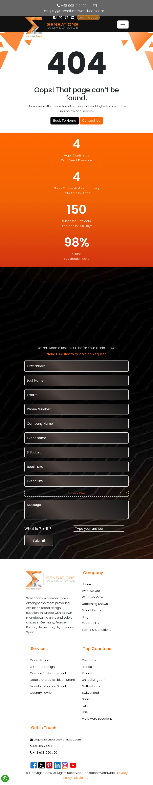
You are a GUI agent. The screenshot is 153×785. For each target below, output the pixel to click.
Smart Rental (91, 610)
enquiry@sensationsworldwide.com (74, 11)
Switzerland (90, 692)
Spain (86, 699)
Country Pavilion (41, 693)
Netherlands (91, 686)
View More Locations (97, 718)
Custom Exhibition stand (48, 673)
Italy (85, 705)
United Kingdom (94, 680)
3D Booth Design (42, 667)
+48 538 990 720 (43, 752)
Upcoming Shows (95, 604)
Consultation (39, 660)
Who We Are (91, 591)
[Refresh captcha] (68, 528)
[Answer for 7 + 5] (99, 528)
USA (85, 712)
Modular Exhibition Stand (48, 686)
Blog (85, 617)
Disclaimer (82, 777)
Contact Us (91, 120)
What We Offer (93, 597)
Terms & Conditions (96, 630)
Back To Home (64, 120)
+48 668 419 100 (74, 5)
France (87, 667)
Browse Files (77, 493)
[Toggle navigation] (123, 24)
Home (86, 584)
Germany (89, 660)
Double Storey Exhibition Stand (52, 680)
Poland (87, 673)
